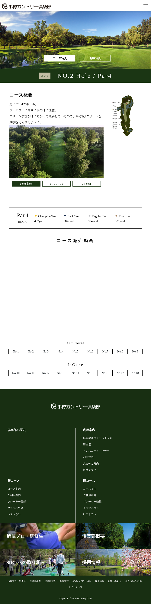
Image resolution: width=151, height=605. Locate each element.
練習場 (87, 445)
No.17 (120, 373)
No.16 (105, 373)
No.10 (16, 373)
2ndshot (56, 184)
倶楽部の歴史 (17, 430)
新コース (14, 481)
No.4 (61, 352)
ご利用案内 (14, 496)
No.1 (16, 352)
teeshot (26, 184)
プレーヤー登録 (17, 502)
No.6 (90, 352)
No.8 (120, 352)
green (87, 184)
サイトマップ (75, 588)
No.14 (75, 373)
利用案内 (89, 430)
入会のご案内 (91, 464)
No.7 (105, 352)
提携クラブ (89, 470)
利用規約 (88, 458)
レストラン (14, 515)
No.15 (90, 373)
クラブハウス (15, 508)
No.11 (30, 373)
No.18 (135, 373)
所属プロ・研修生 (17, 582)
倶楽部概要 (35, 582)
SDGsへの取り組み (82, 582)
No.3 (46, 352)
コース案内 (14, 489)
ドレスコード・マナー (96, 451)
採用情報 (99, 582)
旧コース (89, 481)
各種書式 (64, 582)
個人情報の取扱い (134, 582)
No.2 (31, 352)
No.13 (60, 373)
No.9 (135, 352)
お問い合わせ (114, 582)
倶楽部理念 (50, 582)
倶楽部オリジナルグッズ (97, 438)
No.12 (46, 373)
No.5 (75, 352)
